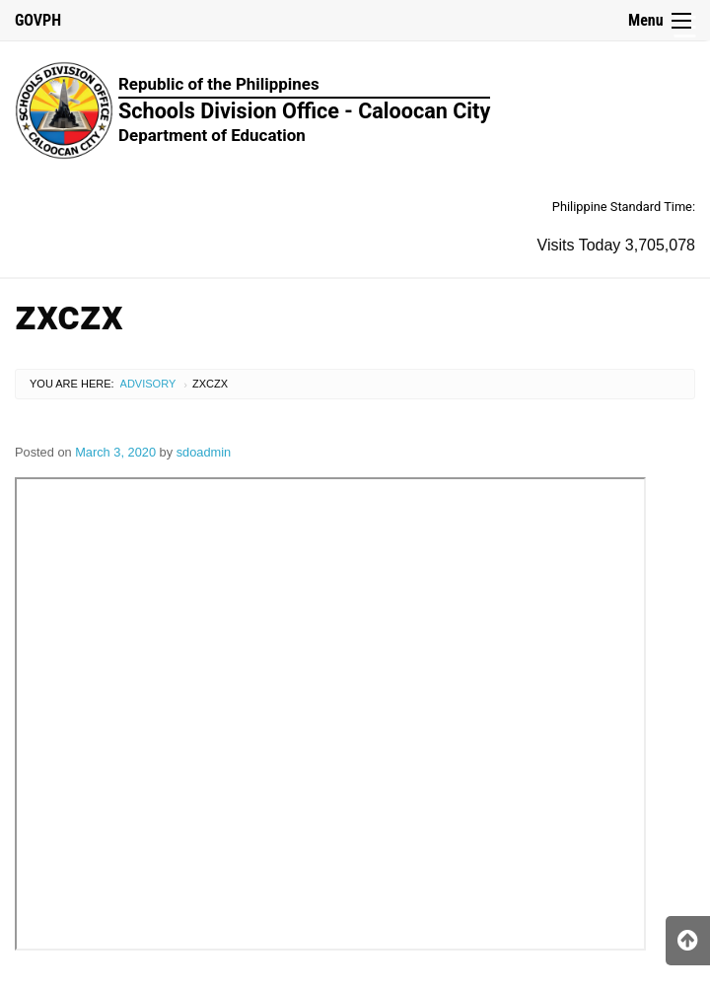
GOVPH (38, 20)
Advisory (148, 383)
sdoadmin (204, 452)
